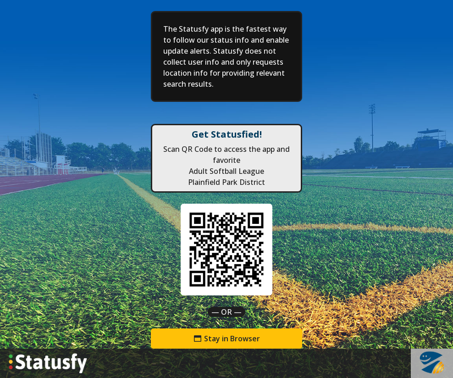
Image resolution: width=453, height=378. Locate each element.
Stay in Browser (226, 339)
